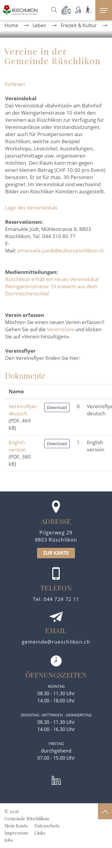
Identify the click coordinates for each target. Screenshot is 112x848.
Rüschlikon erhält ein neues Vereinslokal (52, 279)
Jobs (8, 840)
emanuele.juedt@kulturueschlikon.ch (60, 250)
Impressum (16, 833)
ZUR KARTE (56, 553)
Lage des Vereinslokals (31, 207)
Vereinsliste (60, 329)
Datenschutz (46, 826)
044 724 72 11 (61, 599)
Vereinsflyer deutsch (23, 410)
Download (57, 407)
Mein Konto (16, 826)
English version (17, 446)
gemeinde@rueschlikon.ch (56, 642)
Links (39, 833)
